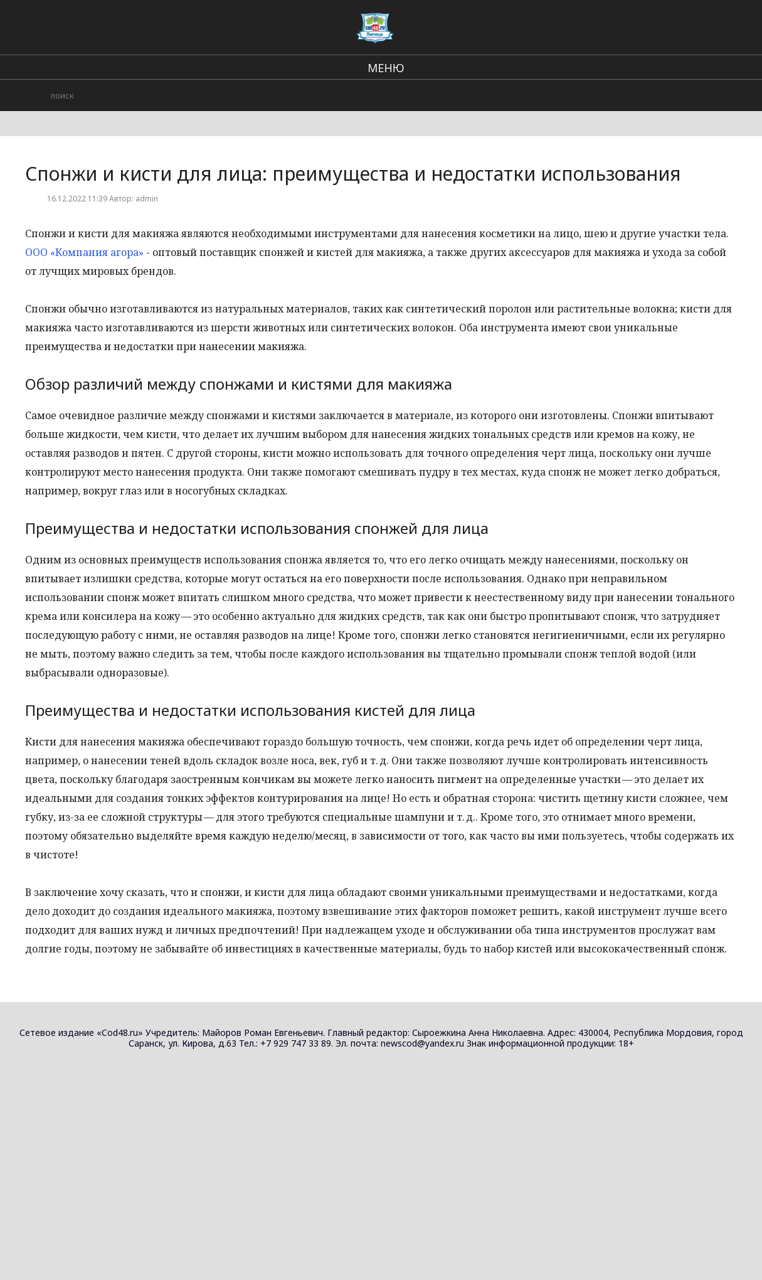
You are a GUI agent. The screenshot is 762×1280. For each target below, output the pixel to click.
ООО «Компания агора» (84, 252)
